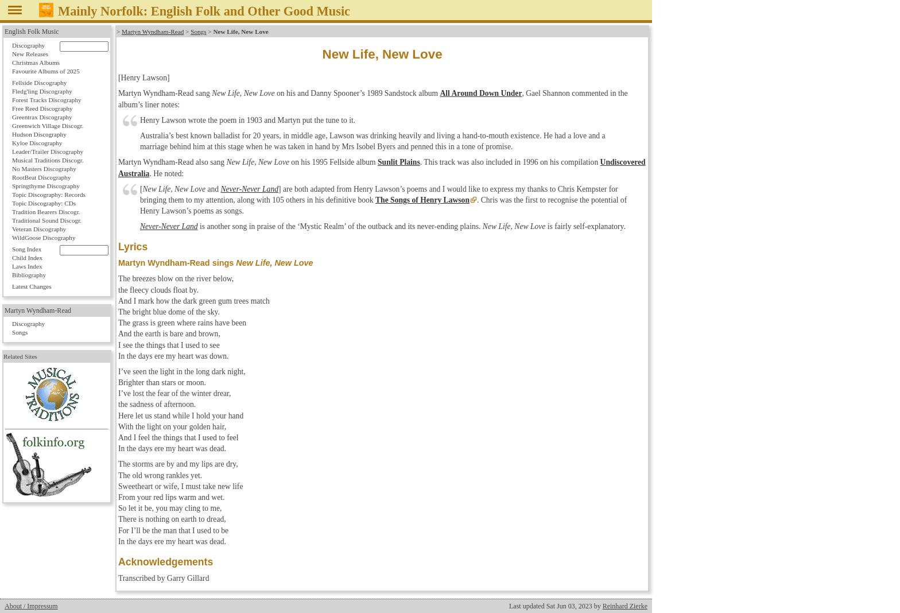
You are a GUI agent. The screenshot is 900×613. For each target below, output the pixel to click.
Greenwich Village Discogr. (47, 125)
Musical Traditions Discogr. (48, 160)
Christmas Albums (36, 62)
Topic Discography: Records (49, 194)
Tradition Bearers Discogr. (46, 211)
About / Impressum (31, 606)
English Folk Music (32, 32)
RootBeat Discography (41, 177)
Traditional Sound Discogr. (47, 220)
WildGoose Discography (43, 237)
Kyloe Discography (37, 142)
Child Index (27, 257)
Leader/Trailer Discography (47, 151)
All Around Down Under (481, 93)
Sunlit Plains (399, 162)
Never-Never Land (249, 189)
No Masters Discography (44, 168)
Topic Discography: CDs (44, 203)
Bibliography (29, 274)
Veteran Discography (39, 229)
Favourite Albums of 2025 (46, 71)
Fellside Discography (39, 82)
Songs (198, 31)
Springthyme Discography (46, 186)
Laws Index (27, 266)
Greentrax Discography (42, 117)
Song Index (26, 249)
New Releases (30, 54)
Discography (28, 45)
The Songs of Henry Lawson (422, 200)
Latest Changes (32, 286)
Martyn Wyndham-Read (153, 31)
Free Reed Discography (42, 108)
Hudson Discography (39, 134)
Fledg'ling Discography (42, 91)
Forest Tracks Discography (47, 99)
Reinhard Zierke (625, 606)
